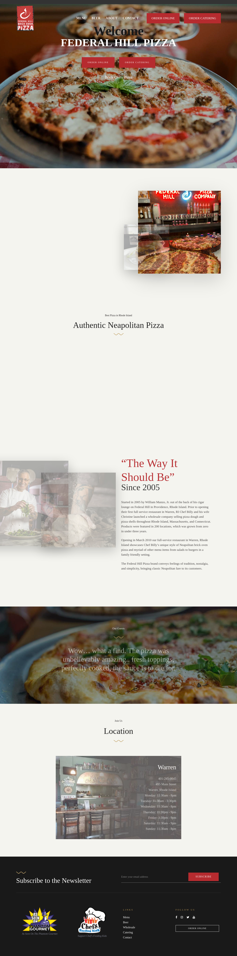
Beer (125, 922)
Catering (128, 932)
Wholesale (129, 927)
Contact (127, 937)
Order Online (197, 928)
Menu (126, 917)
